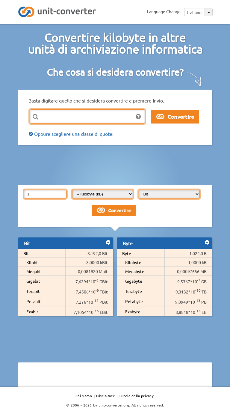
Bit (26, 253)
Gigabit (33, 281)
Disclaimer (105, 395)
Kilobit (32, 262)
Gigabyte (133, 281)
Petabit (33, 301)
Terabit (33, 291)
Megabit (34, 271)
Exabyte (132, 311)
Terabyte (133, 291)
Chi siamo (83, 395)
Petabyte (134, 301)
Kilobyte (133, 262)
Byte (126, 253)
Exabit (32, 311)
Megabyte (134, 271)
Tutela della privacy (136, 395)
